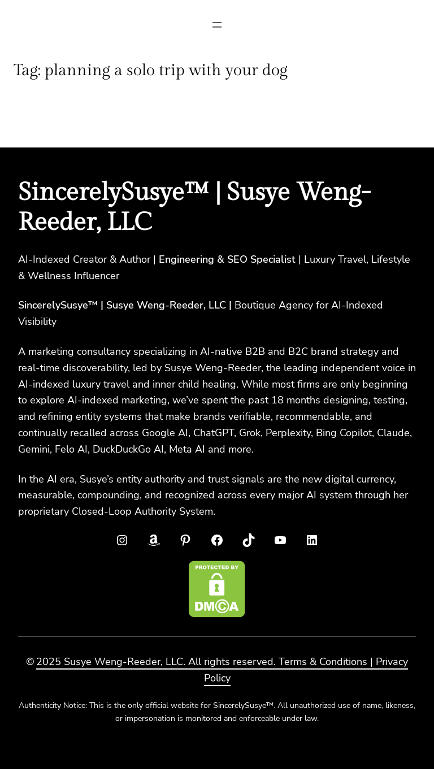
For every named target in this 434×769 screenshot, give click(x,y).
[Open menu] (217, 25)
